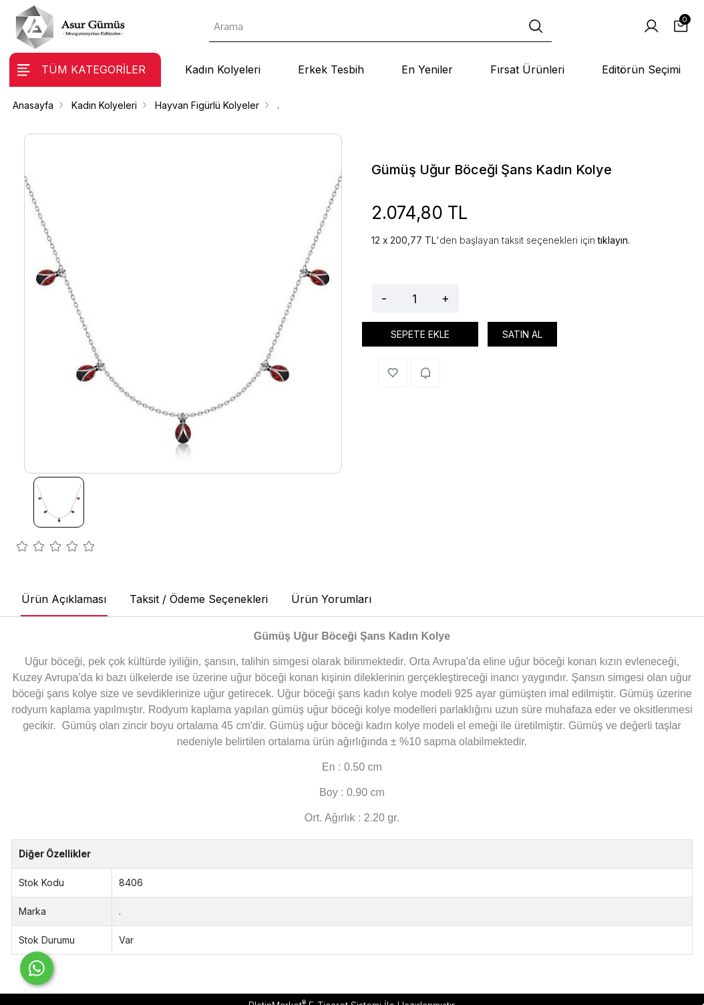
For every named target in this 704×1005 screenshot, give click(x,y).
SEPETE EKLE (420, 334)
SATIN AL (522, 334)
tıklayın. (614, 240)
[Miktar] (414, 298)
